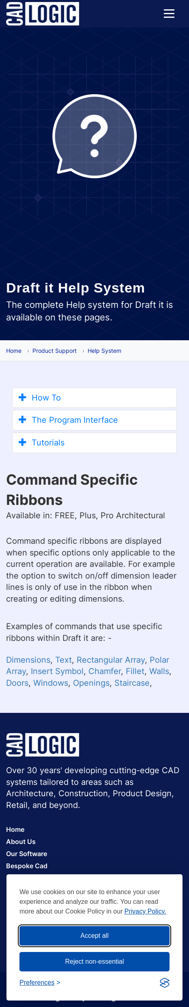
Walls (159, 671)
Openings (91, 683)
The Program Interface (68, 420)
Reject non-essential (94, 961)
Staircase (132, 683)
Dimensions (28, 660)
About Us (21, 841)
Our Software (26, 854)
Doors (17, 683)
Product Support (54, 350)
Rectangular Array (111, 660)
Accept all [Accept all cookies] (94, 935)
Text (63, 660)
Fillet (135, 671)
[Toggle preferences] (39, 983)
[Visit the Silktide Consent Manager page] (165, 983)
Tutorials (41, 442)
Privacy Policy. (145, 911)
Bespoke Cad (26, 866)
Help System (104, 350)
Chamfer (104, 671)
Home (13, 350)
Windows (50, 683)
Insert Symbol (57, 671)
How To (40, 398)
